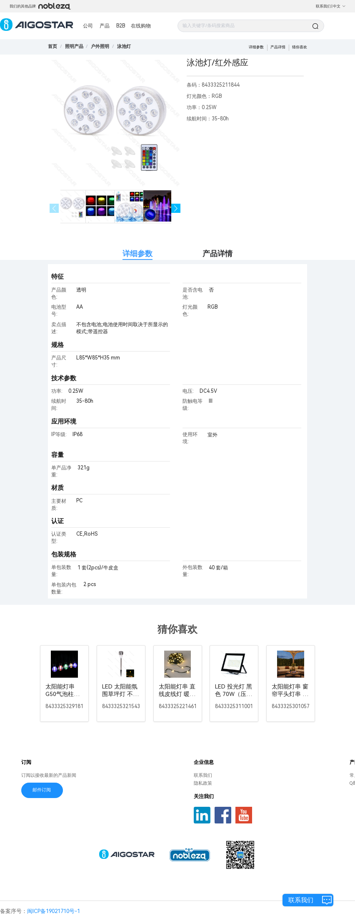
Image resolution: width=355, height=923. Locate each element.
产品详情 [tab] (217, 253)
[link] (74, 46)
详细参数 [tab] (137, 253)
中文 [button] (339, 6)
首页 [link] (52, 46)
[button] (176, 208)
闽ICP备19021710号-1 (53, 911)
